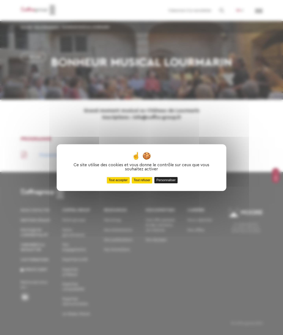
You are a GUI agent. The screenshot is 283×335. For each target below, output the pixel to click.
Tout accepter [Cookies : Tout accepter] (118, 180)
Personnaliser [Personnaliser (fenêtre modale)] (166, 180)
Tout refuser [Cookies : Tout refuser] (142, 180)
